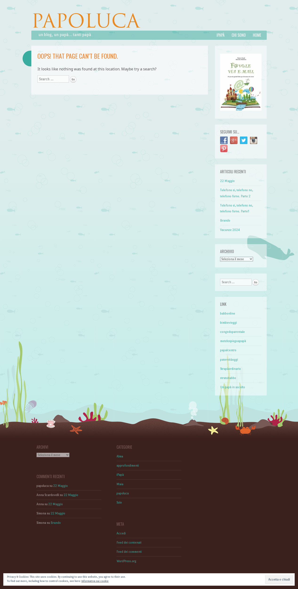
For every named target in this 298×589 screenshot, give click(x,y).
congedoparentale (232, 332)
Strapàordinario (230, 369)
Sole (119, 502)
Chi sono (239, 35)
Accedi (121, 533)
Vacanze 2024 (230, 230)
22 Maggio (227, 181)
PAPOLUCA (85, 20)
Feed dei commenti (129, 551)
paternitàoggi (229, 359)
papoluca (123, 493)
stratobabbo (228, 378)
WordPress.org (126, 561)
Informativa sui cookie (95, 581)
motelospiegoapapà (233, 341)
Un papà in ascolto (232, 387)
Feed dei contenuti (129, 542)
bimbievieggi (228, 322)
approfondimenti (128, 465)
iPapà (221, 35)
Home (257, 35)
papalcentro (228, 350)
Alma (120, 456)
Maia (120, 484)
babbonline (227, 313)
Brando (225, 220)
